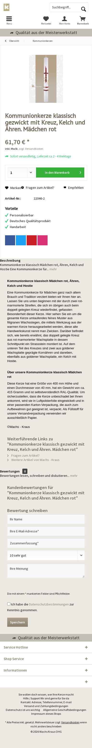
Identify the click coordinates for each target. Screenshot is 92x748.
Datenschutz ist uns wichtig (23, 710)
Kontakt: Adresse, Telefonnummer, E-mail (46, 702)
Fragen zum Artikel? (37, 187)
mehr (53, 269)
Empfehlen (73, 187)
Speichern (17, 622)
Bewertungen (10, 471)
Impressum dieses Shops (46, 713)
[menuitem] (9, 20)
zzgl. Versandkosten (31, 148)
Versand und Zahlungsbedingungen (46, 706)
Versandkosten (70, 722)
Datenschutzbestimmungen (49, 604)
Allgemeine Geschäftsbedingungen (64, 710)
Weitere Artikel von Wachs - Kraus (33, 460)
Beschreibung (10, 260)
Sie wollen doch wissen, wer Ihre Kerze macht (46, 694)
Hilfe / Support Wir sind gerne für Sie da (46, 698)
